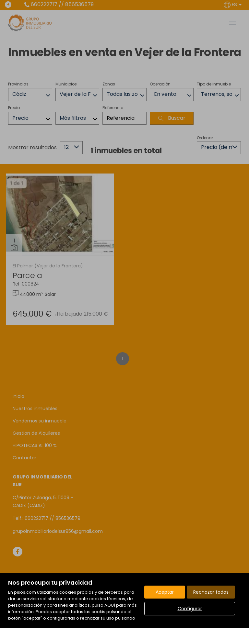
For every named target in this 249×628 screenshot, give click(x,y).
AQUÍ (109, 605)
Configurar (190, 608)
